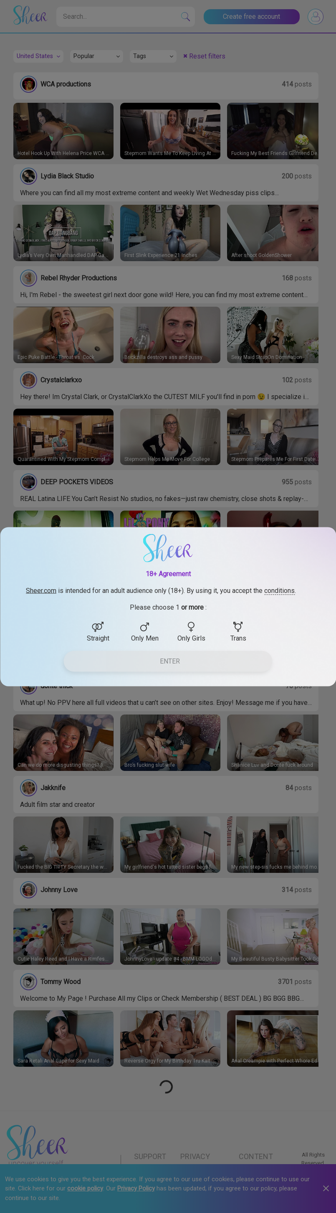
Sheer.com (41, 590)
